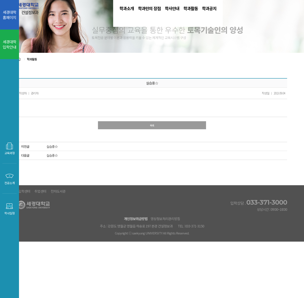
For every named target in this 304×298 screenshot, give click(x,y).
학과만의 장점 (147, 14)
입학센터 (129, 239)
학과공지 (243, 14)
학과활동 (213, 14)
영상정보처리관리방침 (177, 266)
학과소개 (111, 14)
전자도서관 (176, 239)
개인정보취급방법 (142, 266)
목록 (161, 158)
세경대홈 (107, 239)
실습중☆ (61, 180)
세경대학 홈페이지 (9, 14)
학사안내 (182, 14)
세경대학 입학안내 (9, 44)
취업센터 (152, 239)
